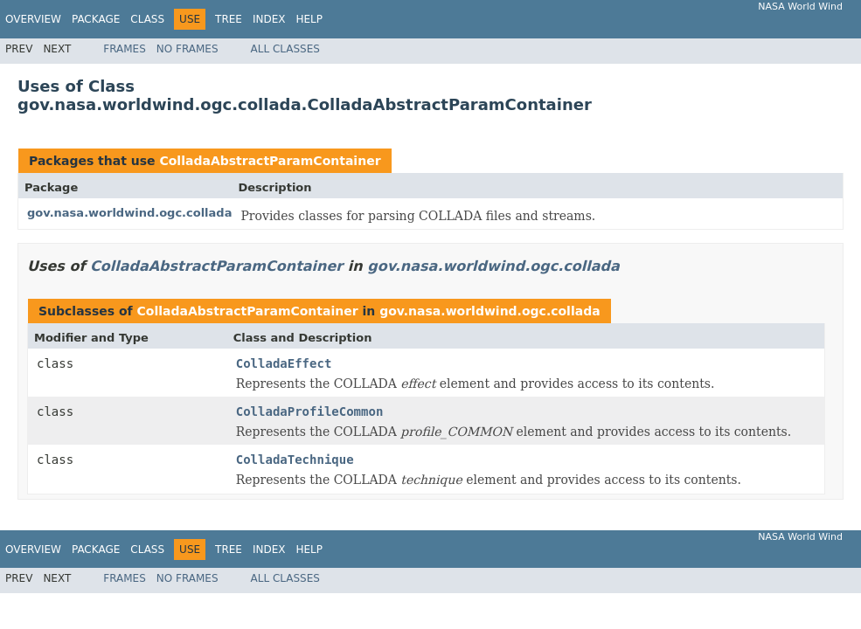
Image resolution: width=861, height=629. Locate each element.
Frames (124, 49)
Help (309, 19)
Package (96, 19)
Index (269, 19)
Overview (33, 19)
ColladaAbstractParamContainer (269, 161)
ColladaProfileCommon (310, 411)
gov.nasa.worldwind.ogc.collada (129, 212)
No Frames (187, 49)
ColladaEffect (284, 363)
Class (147, 19)
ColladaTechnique (295, 460)
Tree (228, 19)
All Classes (285, 49)
